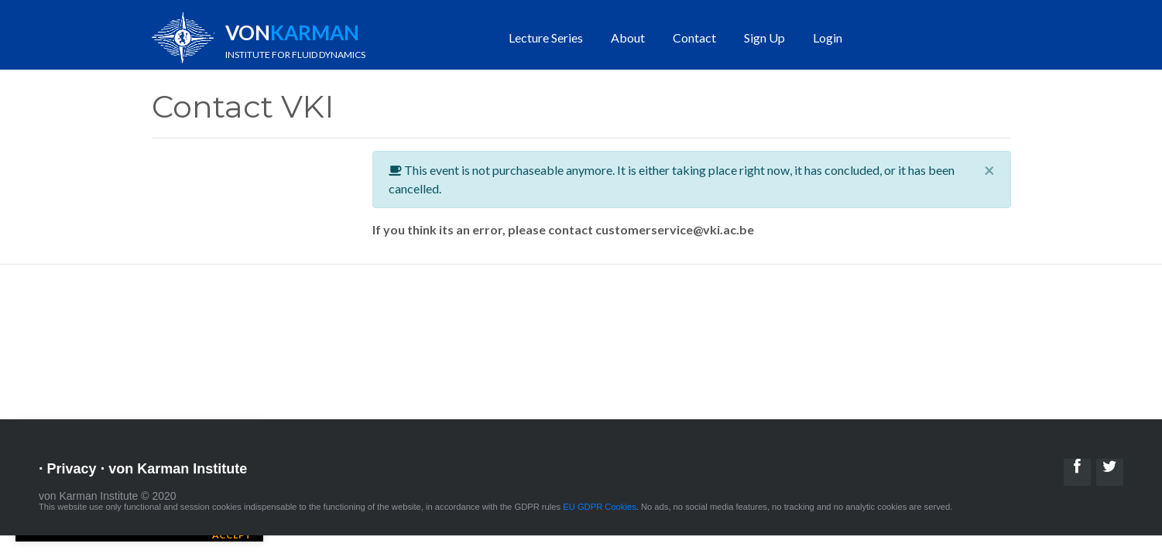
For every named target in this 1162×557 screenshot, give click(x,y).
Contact (694, 37)
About (628, 37)
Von (295, 40)
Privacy (72, 469)
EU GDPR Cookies (599, 506)
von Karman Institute (177, 469)
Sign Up (764, 37)
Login (827, 37)
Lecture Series (546, 37)
